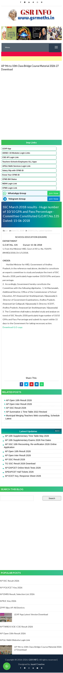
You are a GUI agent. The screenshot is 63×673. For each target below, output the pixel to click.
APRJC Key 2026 (8, 601)
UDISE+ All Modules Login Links (16, 153)
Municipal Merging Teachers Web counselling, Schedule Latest (32, 417)
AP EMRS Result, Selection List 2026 (17, 594)
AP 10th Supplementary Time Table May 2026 (27, 436)
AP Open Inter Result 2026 (19, 404)
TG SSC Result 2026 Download (20, 464)
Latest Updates (45, 231)
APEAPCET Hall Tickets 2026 (19, 472)
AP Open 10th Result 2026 (19, 401)
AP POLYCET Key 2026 (11, 588)
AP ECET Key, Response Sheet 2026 (23, 476)
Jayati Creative (38, 664)
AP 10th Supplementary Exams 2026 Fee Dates (28, 440)
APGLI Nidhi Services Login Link (16, 166)
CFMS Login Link (9, 188)
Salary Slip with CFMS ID (12, 170)
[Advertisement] (31, 105)
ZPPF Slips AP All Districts (12, 608)
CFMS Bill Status (9, 179)
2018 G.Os (33, 231)
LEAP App (6, 149)
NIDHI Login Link (9, 184)
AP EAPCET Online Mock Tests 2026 (23, 468)
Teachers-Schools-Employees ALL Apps (19, 162)
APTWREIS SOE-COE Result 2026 (16, 627)
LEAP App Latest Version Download (31, 615)
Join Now (53, 193)
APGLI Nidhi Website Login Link (15, 640)
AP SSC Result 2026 (16, 408)
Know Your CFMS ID (11, 175)
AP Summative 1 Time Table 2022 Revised (26, 412)
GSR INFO (33, 660)
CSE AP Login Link (10, 157)
